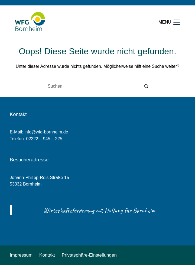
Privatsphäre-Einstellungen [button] (89, 255)
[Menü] (169, 22)
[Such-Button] (146, 86)
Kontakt (47, 255)
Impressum (21, 255)
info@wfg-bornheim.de (46, 132)
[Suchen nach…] (92, 86)
